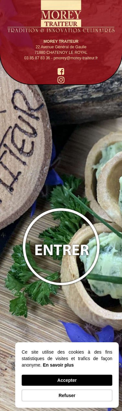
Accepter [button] (67, 380)
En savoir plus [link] (58, 365)
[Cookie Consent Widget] (67, 375)
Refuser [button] (67, 395)
